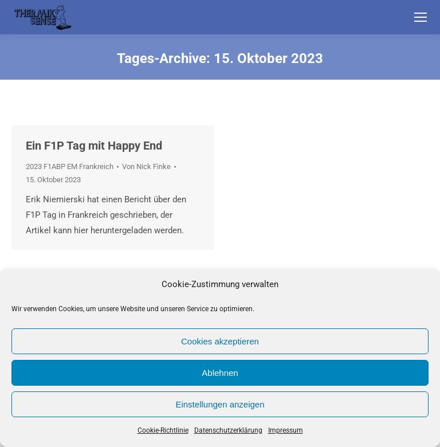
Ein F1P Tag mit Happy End (94, 145)
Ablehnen (220, 373)
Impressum (285, 430)
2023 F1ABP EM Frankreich (69, 166)
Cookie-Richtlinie (163, 430)
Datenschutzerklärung (228, 430)
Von (146, 166)
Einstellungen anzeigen (219, 404)
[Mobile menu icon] (420, 17)
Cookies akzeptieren (220, 341)
